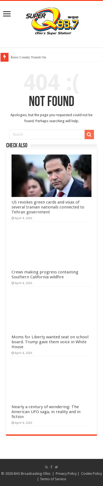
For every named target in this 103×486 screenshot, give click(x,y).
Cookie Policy (91, 473)
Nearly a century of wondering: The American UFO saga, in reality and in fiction (46, 411)
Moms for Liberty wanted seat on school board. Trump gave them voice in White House (50, 342)
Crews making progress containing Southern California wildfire (45, 274)
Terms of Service (53, 479)
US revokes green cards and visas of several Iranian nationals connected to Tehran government (48, 207)
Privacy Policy (66, 473)
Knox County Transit (26, 57)
